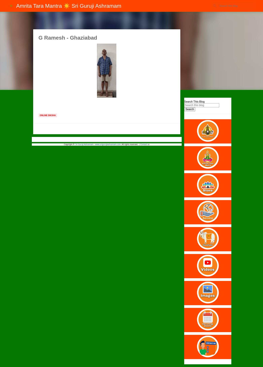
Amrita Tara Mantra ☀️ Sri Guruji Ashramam (68, 6)
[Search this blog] (236, 6)
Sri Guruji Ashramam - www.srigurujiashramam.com (98, 144)
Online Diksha (48, 115)
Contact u (144, 144)
